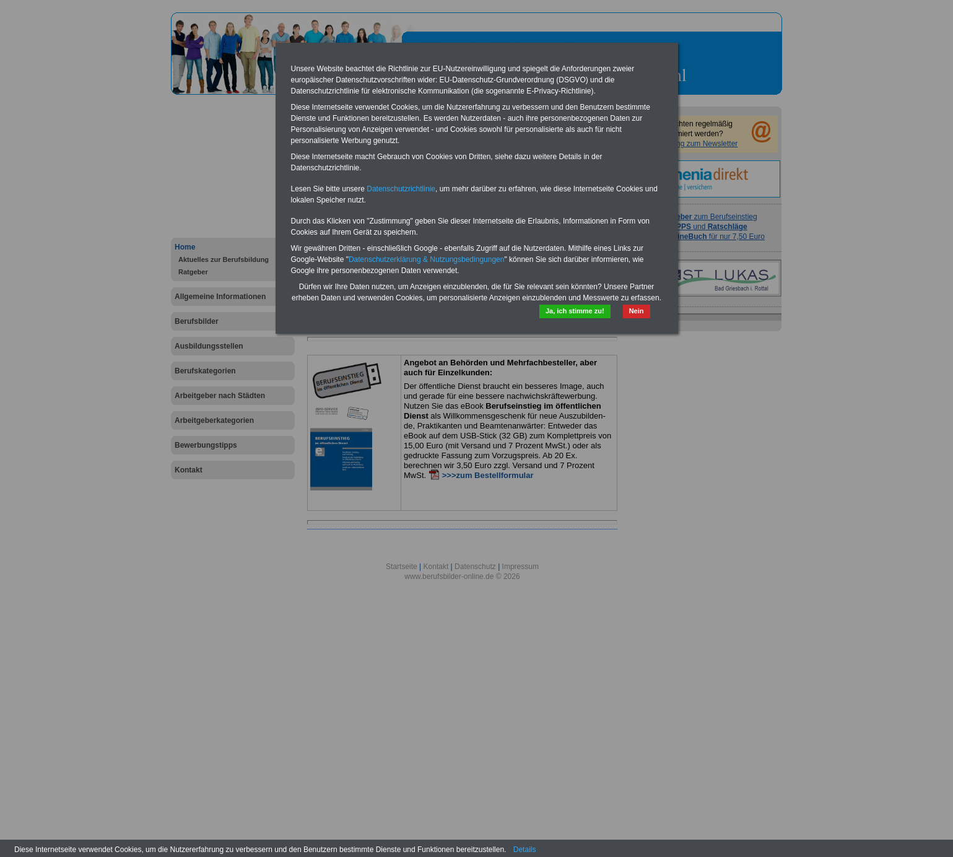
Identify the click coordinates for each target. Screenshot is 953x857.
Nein (636, 311)
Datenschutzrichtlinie (401, 189)
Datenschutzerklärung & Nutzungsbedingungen (427, 259)
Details (524, 849)
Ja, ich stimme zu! (575, 311)
